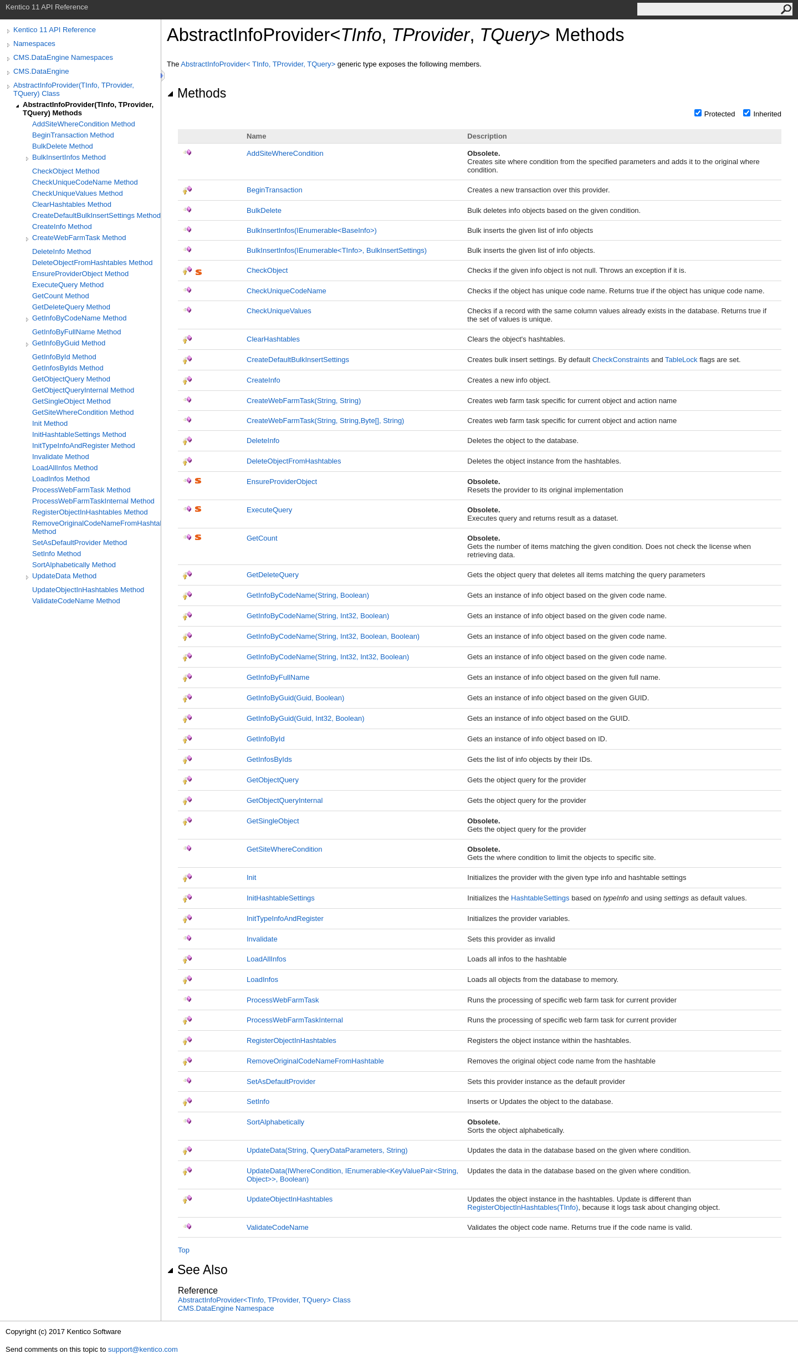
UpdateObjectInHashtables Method (88, 590)
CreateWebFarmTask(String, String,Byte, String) (325, 420)
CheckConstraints (620, 359)
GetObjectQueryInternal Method (83, 390)
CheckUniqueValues (279, 311)
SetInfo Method (56, 553)
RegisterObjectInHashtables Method (90, 512)
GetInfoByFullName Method (76, 332)
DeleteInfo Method (61, 251)
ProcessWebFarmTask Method (81, 490)
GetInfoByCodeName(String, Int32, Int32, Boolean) (328, 657)
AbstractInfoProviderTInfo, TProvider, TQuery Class (264, 1300)
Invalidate (262, 939)
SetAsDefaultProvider (281, 1081)
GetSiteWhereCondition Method (83, 412)
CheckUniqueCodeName (286, 291)
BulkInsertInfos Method (69, 157)
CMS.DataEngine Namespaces (63, 57)
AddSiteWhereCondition (285, 153)
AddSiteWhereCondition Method (83, 124)
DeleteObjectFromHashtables (294, 461)
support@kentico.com (143, 1349)
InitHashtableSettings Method (79, 434)
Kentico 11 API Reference (54, 30)
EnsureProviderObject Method (80, 273)
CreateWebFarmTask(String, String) (304, 400)
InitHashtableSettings (281, 898)
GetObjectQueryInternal (285, 800)
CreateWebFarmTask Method (79, 237)
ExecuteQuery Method (68, 285)
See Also (197, 1270)
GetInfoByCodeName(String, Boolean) (308, 595)
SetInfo (258, 1101)
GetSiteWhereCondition (285, 849)
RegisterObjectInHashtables (291, 1040)
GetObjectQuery (273, 780)
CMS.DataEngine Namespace (226, 1308)
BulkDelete (264, 210)
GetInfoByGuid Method (68, 343)
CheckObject (267, 270)
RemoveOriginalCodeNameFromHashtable (315, 1061)
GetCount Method (60, 296)
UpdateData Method (64, 576)
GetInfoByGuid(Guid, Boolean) (295, 698)
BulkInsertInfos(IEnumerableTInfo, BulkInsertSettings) (337, 250)
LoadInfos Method (61, 479)
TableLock (681, 359)
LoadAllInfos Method (65, 468)
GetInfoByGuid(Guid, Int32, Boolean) (305, 718)
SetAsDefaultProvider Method (79, 542)
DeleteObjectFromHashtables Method (92, 262)
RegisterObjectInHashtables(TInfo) (522, 1207)
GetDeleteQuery (273, 575)
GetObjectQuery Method (71, 379)
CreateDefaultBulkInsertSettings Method (96, 215)
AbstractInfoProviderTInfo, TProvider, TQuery (259, 64)
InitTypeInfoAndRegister (285, 918)
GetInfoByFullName (278, 677)
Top (184, 1250)
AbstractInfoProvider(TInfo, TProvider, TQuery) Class (73, 89)
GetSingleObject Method (71, 401)
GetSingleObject (273, 821)
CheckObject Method (65, 171)
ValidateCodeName (278, 1227)
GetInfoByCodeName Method (79, 318)
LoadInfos (262, 979)
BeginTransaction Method (73, 135)
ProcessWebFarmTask (283, 1000)
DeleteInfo (263, 440)
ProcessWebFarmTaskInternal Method (93, 501)
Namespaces (34, 43)
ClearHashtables (273, 339)
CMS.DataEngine (41, 71)
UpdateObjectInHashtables (289, 1199)
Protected (719, 114)
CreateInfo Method (62, 226)
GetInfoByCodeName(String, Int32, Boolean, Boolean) (333, 636)
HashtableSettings (540, 898)
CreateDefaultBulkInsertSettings (298, 359)
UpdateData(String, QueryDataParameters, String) (327, 1150)
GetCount (262, 538)
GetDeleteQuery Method (71, 307)
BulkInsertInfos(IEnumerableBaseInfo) (312, 230)
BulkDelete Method (62, 146)
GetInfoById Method (64, 357)
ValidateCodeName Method (76, 601)
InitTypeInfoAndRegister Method (83, 445)
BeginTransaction (275, 190)
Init (251, 877)
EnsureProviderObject (282, 481)
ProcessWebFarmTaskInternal (295, 1020)
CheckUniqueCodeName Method (85, 182)
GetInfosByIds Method (68, 368)
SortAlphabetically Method (74, 565)
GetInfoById (266, 739)
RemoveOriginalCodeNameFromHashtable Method (96, 527)
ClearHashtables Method (71, 204)
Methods (196, 93)
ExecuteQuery (269, 510)
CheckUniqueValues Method (77, 193)
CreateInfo (263, 380)
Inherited (767, 114)
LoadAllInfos (267, 959)
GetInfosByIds (269, 759)
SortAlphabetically (275, 1122)
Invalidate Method (60, 456)
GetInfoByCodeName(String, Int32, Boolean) (318, 616)
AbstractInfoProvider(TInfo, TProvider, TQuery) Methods (88, 108)
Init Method (50, 423)
